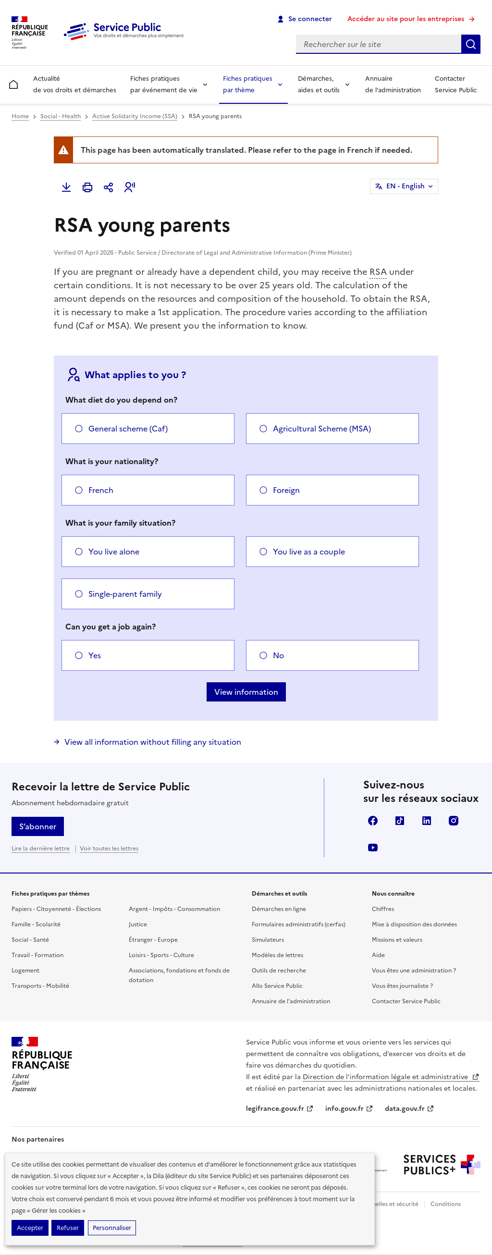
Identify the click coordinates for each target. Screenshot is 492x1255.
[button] (129, 187)
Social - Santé (30, 939)
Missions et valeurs (397, 939)
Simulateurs (268, 939)
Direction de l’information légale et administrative (391, 1077)
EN (405, 186)
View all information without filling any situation (152, 742)
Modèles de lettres (277, 955)
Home (20, 116)
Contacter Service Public (456, 84)
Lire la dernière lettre (41, 848)
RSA (378, 271)
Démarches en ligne (279, 909)
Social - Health (60, 116)
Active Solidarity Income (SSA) (134, 116)
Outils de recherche (279, 970)
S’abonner (37, 826)
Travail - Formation (37, 955)
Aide (378, 955)
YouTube (372, 847)
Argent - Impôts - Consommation (174, 909)
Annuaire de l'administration (291, 1001)
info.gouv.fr (349, 1109)
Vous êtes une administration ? (414, 970)
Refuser (68, 1227)
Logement (25, 970)
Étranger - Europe (153, 939)
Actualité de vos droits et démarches (74, 84)
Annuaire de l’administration (393, 84)
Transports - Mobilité (40, 986)
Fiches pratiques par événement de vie (163, 84)
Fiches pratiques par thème (247, 84)
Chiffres (383, 909)
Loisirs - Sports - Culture (161, 955)
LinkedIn (426, 820)
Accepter (30, 1227)
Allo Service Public (277, 986)
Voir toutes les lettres (109, 848)
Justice (138, 924)
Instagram (453, 820)
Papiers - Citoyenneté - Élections (56, 909)
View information (246, 692)
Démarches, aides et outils (319, 84)
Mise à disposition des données (414, 924)
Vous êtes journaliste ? (402, 986)
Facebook (372, 820)
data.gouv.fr (409, 1109)
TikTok (399, 820)
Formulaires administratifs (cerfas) (298, 924)
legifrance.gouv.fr (280, 1109)
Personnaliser (112, 1227)
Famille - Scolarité (36, 924)
